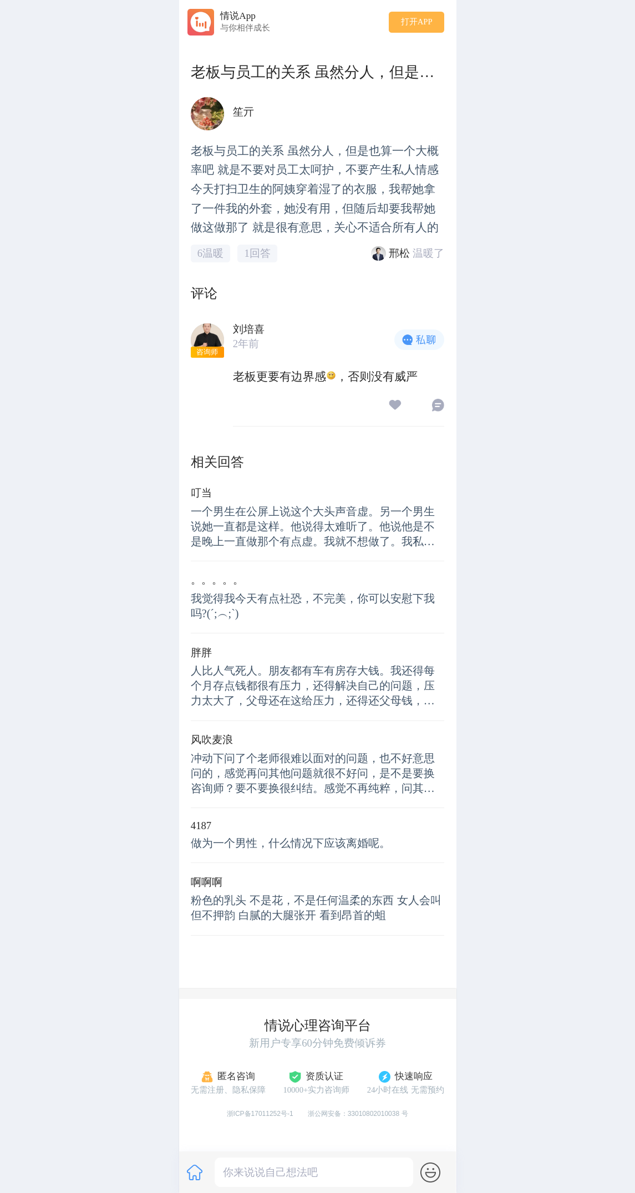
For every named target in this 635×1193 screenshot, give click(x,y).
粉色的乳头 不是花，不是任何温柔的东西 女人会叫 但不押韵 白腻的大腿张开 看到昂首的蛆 (316, 907)
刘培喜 (249, 329)
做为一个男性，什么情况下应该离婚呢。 (290, 843)
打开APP (417, 21)
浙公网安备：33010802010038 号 (358, 1114)
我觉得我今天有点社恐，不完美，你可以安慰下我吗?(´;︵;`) (313, 606)
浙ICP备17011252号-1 (260, 1114)
